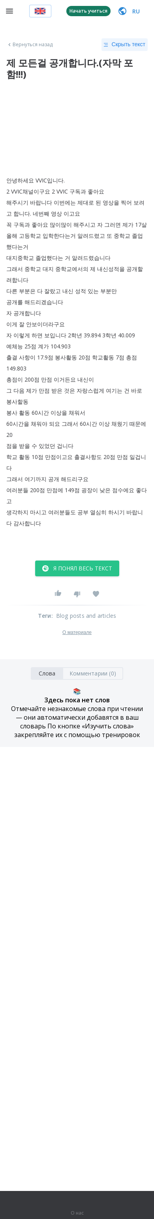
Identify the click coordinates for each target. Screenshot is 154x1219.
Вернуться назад (29, 44)
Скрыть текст (124, 44)
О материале (77, 632)
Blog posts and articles (86, 615)
